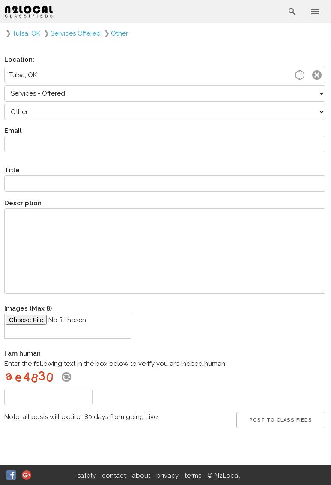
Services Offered (76, 33)
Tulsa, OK (26, 33)
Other (119, 33)
